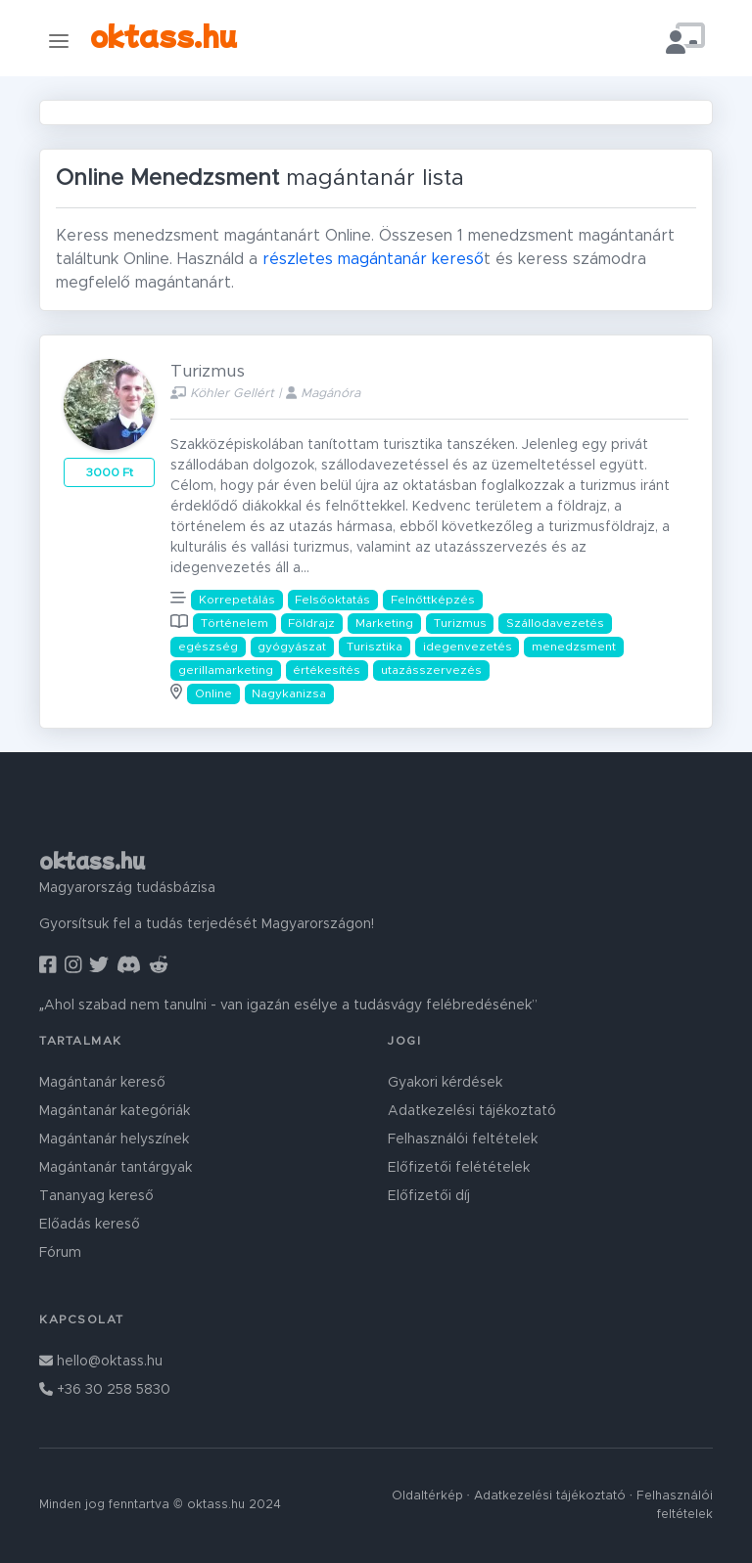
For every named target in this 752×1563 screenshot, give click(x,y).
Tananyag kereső (96, 1196)
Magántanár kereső (102, 1083)
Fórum (60, 1253)
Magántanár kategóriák (114, 1111)
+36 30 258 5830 (104, 1390)
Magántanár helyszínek (114, 1139)
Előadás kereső (89, 1224)
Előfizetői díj (429, 1196)
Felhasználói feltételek (463, 1139)
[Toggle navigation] (58, 41)
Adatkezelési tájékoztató (472, 1111)
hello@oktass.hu (101, 1361)
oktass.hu (163, 35)
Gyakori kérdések (445, 1083)
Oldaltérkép (427, 1496)
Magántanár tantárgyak (115, 1168)
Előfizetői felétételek (459, 1168)
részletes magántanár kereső (373, 259)
